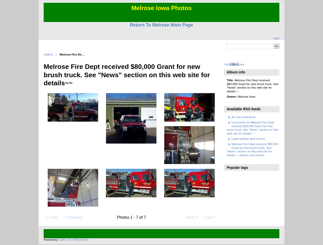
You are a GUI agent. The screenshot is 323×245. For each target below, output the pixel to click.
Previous (73, 217)
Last (210, 217)
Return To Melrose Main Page (161, 25)
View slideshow (234, 64)
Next (192, 217)
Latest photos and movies (248, 138)
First (51, 217)
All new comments (243, 117)
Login (276, 38)
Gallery (48, 54)
